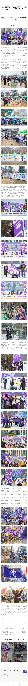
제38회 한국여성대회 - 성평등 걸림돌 (8, 634)
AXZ (13, 684)
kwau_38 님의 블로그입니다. (6, 672)
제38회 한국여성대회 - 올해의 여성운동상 (8, 629)
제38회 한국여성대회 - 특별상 (6, 631)
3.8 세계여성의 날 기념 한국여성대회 (8, 623)
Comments (3, 665)
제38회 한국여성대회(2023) (20, 623)
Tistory (20, 684)
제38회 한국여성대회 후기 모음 (7, 628)
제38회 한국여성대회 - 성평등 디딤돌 (8, 632)
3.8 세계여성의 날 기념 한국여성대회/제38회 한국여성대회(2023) (13, 6)
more (26, 639)
